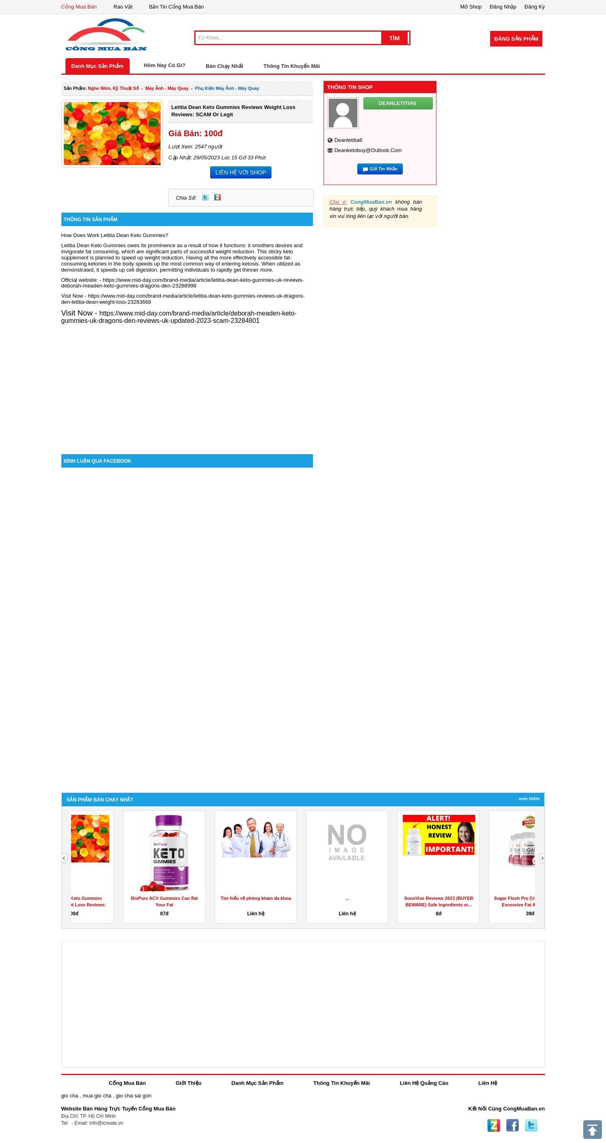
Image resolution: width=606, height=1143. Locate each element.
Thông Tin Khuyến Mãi (291, 66)
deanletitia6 (348, 140)
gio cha (69, 1096)
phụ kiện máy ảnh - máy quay (227, 88)
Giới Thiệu (188, 1083)
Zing (217, 197)
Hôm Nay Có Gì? (165, 65)
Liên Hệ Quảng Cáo (424, 1083)
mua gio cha (97, 1096)
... (391, 898)
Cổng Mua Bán (79, 7)
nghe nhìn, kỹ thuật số (113, 88)
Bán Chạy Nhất (224, 66)
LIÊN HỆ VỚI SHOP (240, 172)
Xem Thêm (529, 798)
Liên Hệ (487, 1083)
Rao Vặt (122, 7)
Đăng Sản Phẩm (516, 39)
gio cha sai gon (133, 1096)
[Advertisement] (187, 385)
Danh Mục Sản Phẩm (98, 66)
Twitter (205, 197)
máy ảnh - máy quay (167, 88)
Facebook (512, 1125)
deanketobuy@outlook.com (368, 150)
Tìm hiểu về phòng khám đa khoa (300, 898)
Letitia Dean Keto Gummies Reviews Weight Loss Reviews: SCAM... (117, 905)
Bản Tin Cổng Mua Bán (176, 7)
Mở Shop (471, 7)
